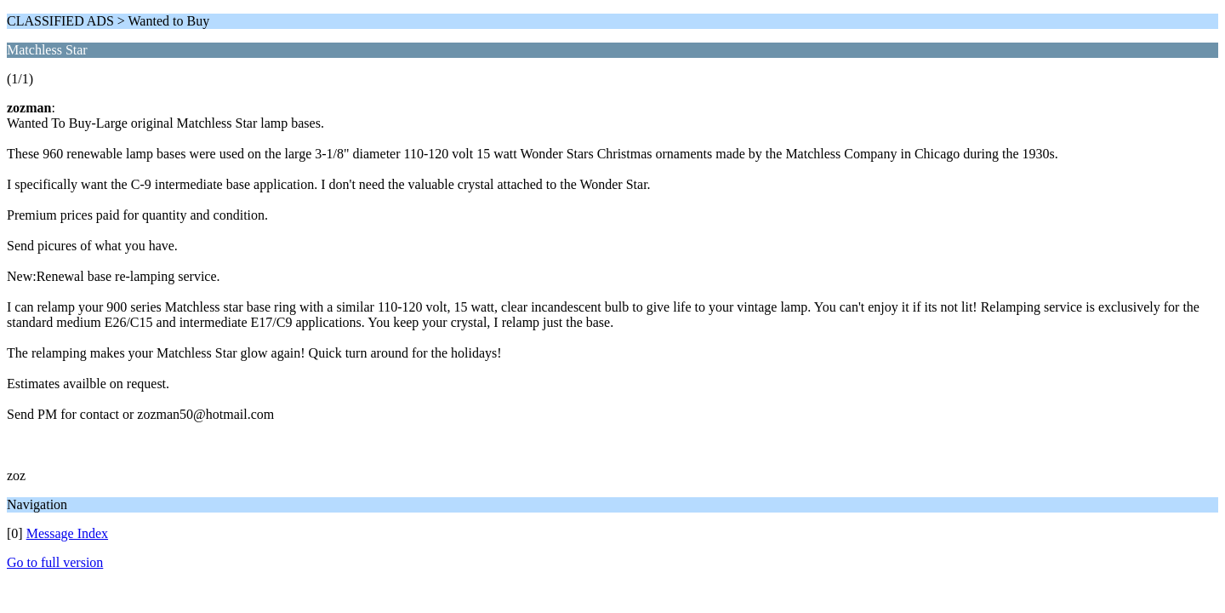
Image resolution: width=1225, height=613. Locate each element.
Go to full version (55, 562)
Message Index (67, 533)
